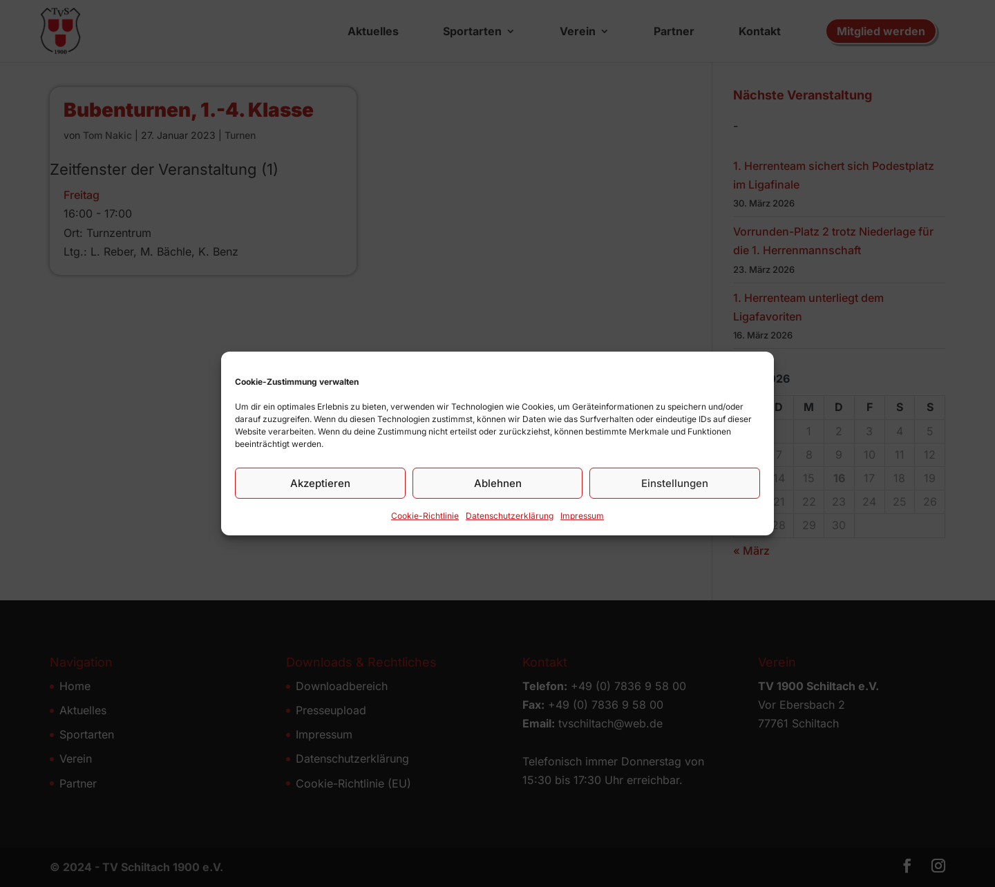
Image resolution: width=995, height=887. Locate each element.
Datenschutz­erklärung (509, 520)
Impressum (582, 520)
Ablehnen (498, 486)
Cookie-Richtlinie (425, 520)
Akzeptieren (320, 486)
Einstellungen (674, 486)
